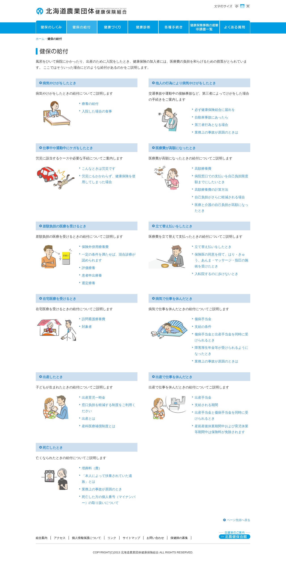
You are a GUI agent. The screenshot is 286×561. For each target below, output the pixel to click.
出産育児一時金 (93, 397)
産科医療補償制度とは (98, 426)
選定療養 (88, 283)
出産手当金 (203, 397)
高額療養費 (203, 168)
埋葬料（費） (92, 468)
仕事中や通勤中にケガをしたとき (68, 148)
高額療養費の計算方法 (211, 189)
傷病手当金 (203, 319)
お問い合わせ (155, 538)
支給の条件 (203, 326)
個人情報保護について (86, 538)
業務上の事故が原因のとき (102, 489)
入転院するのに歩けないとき (216, 274)
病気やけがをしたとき (59, 83)
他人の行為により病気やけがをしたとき (186, 83)
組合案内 (41, 538)
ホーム (40, 38)
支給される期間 (206, 405)
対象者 (87, 326)
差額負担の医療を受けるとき (64, 226)
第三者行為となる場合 (211, 125)
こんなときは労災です (98, 168)
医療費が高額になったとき (176, 148)
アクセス (59, 538)
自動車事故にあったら (211, 117)
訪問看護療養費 (93, 319)
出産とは (88, 418)
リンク (111, 538)
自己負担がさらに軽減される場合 (220, 197)
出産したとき (53, 377)
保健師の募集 (179, 538)
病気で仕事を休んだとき (174, 299)
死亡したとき (53, 447)
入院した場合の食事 (97, 111)
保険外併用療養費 (95, 247)
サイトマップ (131, 538)
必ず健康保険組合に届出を (215, 110)
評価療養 (88, 268)
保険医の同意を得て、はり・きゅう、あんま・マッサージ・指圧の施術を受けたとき (221, 260)
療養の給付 (90, 104)
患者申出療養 (92, 275)
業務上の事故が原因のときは (216, 132)
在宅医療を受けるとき (59, 299)
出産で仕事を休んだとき (174, 377)
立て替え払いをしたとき (174, 226)
